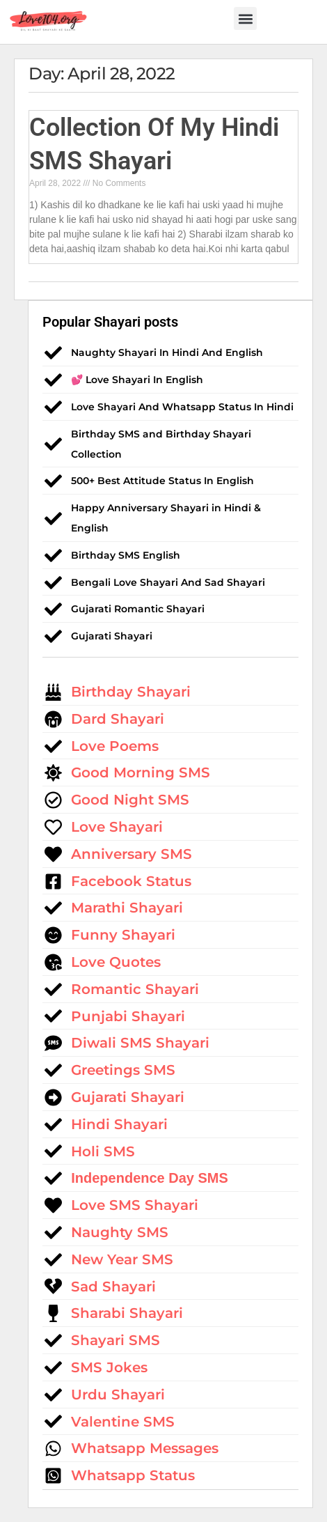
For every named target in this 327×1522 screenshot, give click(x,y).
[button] (245, 18)
